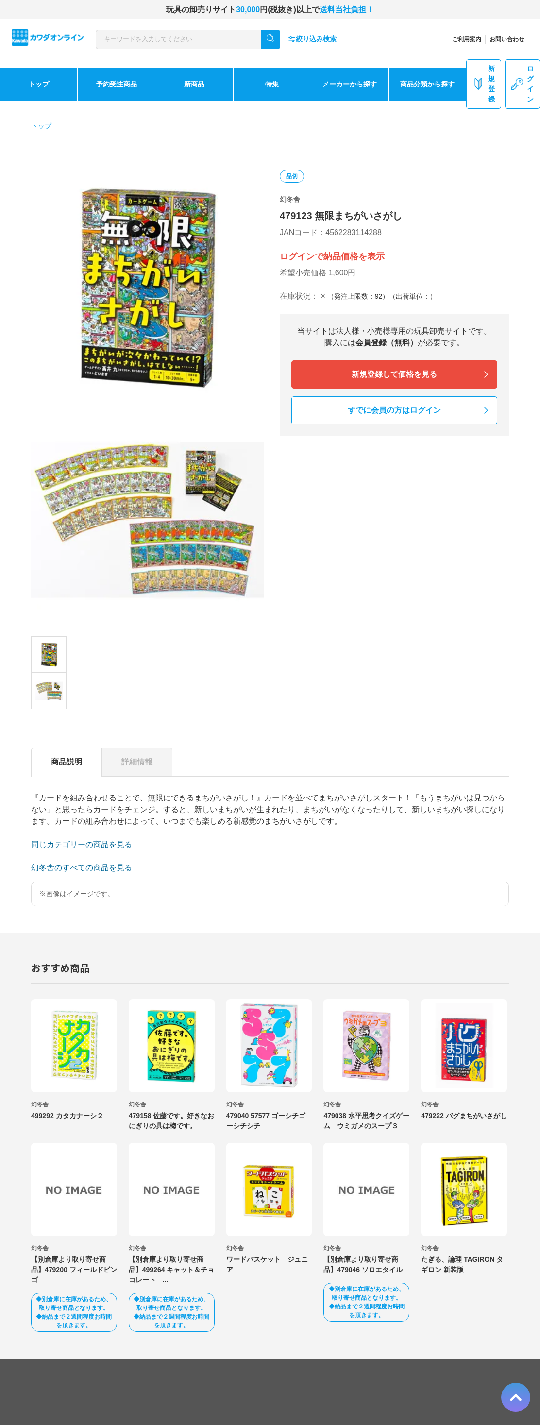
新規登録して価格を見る (394, 374)
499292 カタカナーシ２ (67, 1116)
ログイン (522, 84)
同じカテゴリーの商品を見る (81, 844)
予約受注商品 (116, 84)
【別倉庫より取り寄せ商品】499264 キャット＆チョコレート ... (172, 1269)
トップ (39, 84)
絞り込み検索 (312, 39)
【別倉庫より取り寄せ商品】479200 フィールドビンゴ (74, 1269)
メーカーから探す (349, 84)
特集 (272, 84)
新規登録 (483, 84)
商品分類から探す (427, 84)
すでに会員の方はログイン (394, 410)
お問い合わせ (506, 39)
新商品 (194, 84)
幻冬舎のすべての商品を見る (81, 868)
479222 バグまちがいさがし (464, 1116)
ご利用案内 (466, 39)
